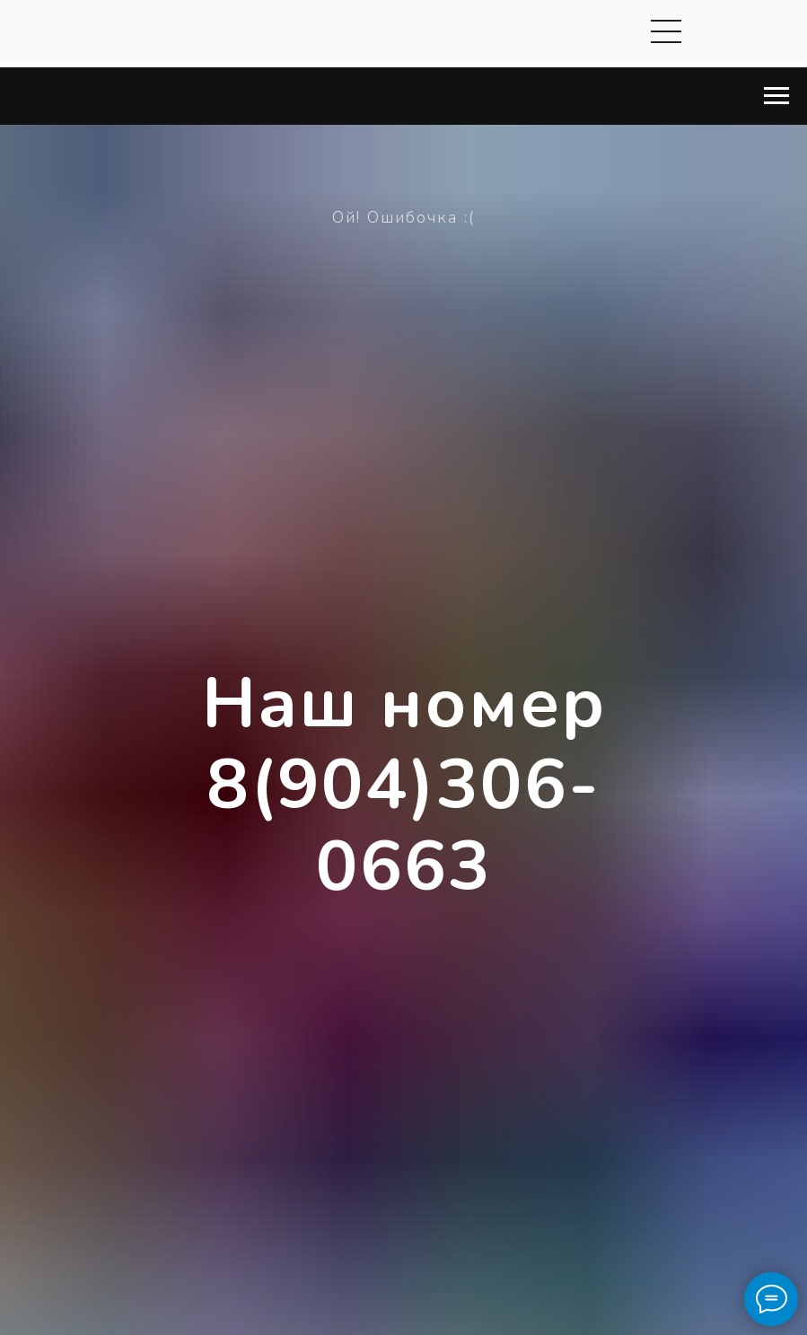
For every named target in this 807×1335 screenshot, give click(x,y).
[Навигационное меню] (776, 96)
